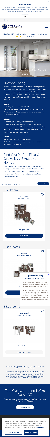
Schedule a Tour (25, 403)
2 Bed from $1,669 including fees (36, 30)
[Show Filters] (43, 180)
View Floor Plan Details (24, 213)
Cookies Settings (13, 432)
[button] (24, 12)
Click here (30, 10)
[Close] (46, 421)
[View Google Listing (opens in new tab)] (25, 32)
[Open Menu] (46, 23)
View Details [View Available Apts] (24, 232)
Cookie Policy (40, 427)
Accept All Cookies (31, 432)
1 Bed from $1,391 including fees (13, 30)
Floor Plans (16, 180)
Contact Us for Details (24, 348)
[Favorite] (42, 191)
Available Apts (6, 180)
